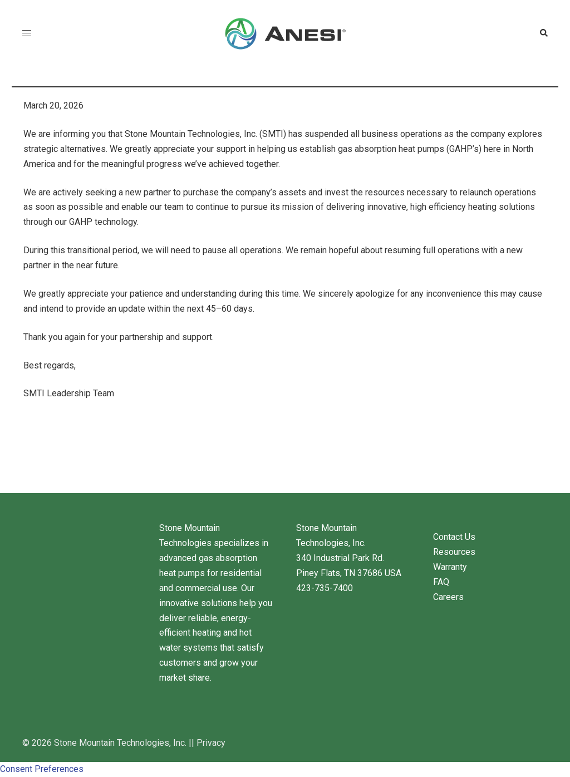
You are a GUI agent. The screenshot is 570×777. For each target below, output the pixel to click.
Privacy (210, 742)
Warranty (450, 567)
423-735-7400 (324, 588)
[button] (543, 33)
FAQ (441, 582)
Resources (454, 552)
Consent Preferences (41, 769)
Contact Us (454, 537)
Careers (448, 597)
